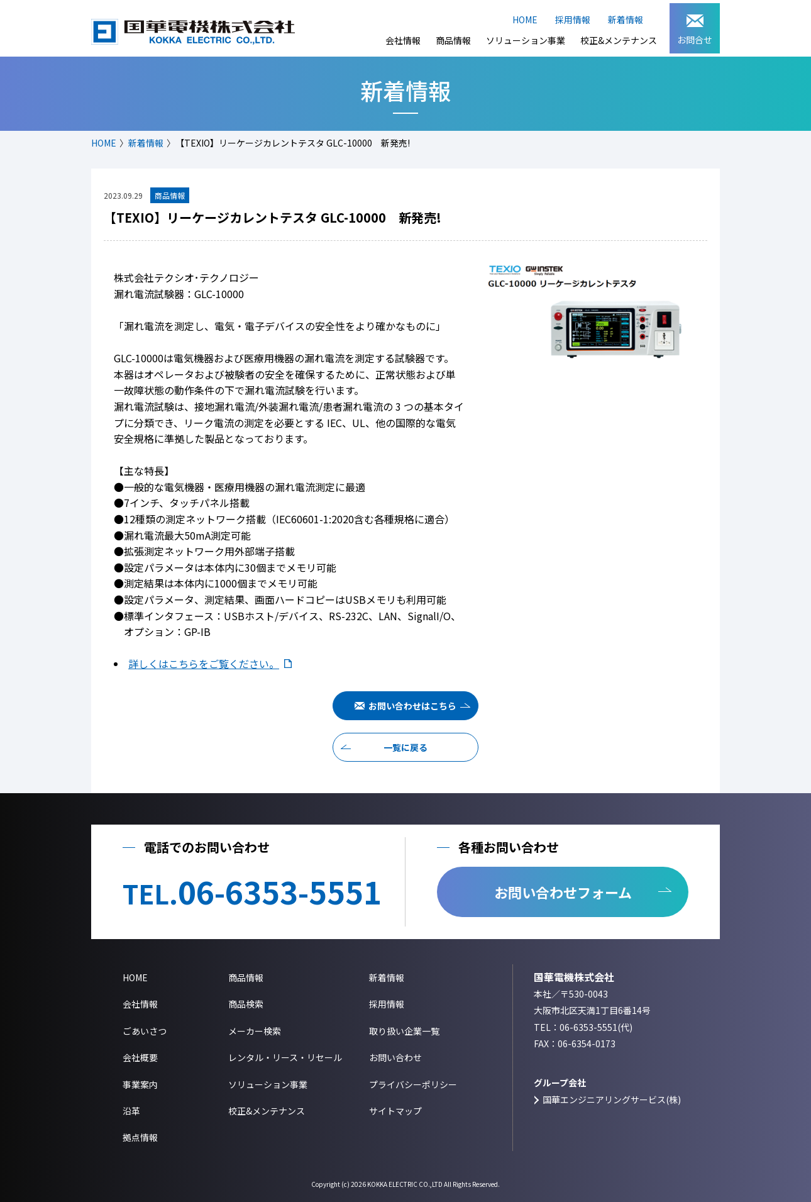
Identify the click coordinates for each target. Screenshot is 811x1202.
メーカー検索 (254, 1031)
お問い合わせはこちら (412, 705)
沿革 (131, 1111)
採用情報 (572, 19)
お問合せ (694, 30)
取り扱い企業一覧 (404, 1031)
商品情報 (453, 40)
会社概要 (140, 1057)
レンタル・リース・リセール (285, 1057)
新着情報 (625, 19)
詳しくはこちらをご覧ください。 (203, 663)
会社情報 (403, 40)
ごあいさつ (145, 1031)
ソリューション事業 (525, 40)
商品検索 (245, 1004)
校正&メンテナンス (618, 40)
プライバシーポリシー (413, 1084)
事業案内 (140, 1084)
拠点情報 (140, 1137)
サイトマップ (395, 1111)
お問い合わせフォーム (563, 892)
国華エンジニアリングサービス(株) (612, 1099)
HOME (525, 19)
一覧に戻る (405, 747)
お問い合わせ (395, 1057)
